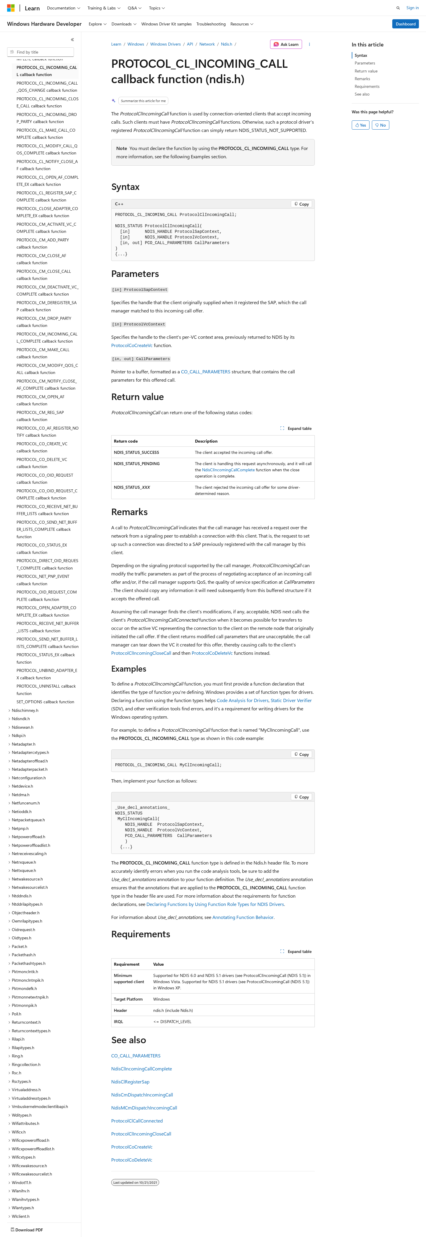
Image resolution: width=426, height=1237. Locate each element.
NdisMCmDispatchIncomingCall (144, 1107)
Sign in (412, 7)
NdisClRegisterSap (130, 1081)
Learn (116, 44)
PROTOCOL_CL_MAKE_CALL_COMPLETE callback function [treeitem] (46, 133)
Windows (136, 44)
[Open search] (398, 8)
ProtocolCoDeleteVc (212, 653)
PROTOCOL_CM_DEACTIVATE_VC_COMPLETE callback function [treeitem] (48, 290)
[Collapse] (72, 39)
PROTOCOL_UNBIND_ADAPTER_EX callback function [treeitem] (47, 673)
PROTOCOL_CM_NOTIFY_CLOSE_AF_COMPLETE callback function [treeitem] (47, 384)
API (190, 44)
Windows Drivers (165, 44)
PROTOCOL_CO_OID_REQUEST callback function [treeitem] (45, 478)
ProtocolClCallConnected (137, 1120)
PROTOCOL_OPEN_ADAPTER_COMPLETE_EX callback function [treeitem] (46, 611)
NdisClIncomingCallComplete (228, 469)
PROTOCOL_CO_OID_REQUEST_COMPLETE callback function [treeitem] (47, 494)
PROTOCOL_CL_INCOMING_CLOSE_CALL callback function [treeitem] (48, 102)
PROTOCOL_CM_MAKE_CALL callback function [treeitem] (43, 353)
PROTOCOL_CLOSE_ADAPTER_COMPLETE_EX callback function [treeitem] (47, 212)
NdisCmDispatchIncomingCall (142, 1094)
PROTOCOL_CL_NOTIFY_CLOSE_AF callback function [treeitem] (47, 165)
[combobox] (40, 52)
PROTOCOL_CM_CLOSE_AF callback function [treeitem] (41, 259)
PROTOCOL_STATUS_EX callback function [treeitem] (46, 658)
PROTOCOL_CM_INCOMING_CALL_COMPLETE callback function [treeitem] (47, 337)
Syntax (361, 55)
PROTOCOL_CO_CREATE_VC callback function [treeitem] (42, 447)
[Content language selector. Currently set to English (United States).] (34, 1228)
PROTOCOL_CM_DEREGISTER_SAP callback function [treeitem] (47, 306)
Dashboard (406, 24)
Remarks (362, 78)
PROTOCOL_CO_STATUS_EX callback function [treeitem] (42, 548)
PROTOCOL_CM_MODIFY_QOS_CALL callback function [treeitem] (47, 368)
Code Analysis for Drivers (243, 700)
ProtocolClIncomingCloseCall (141, 653)
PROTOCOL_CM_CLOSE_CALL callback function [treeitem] (44, 274)
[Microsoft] (11, 8)
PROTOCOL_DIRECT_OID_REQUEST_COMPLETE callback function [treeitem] (47, 564)
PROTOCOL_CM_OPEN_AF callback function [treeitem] (40, 400)
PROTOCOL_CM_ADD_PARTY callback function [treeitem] (43, 243)
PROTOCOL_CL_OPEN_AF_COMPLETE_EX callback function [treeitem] (48, 180)
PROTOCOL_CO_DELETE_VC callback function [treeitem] (42, 463)
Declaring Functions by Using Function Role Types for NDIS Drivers (215, 904)
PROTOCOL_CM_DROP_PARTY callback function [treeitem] (44, 321)
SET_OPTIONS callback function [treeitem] (45, 701)
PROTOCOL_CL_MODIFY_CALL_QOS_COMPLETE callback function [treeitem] (47, 149)
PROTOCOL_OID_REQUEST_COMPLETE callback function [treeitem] (47, 595)
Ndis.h (226, 44)
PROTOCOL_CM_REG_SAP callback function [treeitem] (40, 415)
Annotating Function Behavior (243, 917)
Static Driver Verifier (291, 700)
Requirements (367, 86)
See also (362, 94)
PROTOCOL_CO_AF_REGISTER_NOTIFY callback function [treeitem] (48, 431)
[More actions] (309, 44)
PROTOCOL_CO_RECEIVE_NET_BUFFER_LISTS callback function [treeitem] (47, 510)
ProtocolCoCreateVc (132, 345)
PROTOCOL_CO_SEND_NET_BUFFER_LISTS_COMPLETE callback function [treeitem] (47, 529)
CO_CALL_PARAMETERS (205, 371)
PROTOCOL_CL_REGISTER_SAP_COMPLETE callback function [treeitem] (47, 196)
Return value (366, 71)
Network (207, 44)
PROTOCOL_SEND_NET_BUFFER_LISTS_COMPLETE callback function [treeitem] (48, 642)
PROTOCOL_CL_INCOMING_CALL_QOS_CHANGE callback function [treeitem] (47, 86)
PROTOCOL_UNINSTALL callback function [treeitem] (46, 689)
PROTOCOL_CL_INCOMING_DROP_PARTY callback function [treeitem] (47, 118)
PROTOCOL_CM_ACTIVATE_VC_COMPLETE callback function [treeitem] (46, 227)
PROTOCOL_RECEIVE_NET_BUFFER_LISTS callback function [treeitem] (48, 626)
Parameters (365, 63)
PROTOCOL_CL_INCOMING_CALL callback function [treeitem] (47, 71)
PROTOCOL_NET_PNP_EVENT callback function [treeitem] (43, 579)
